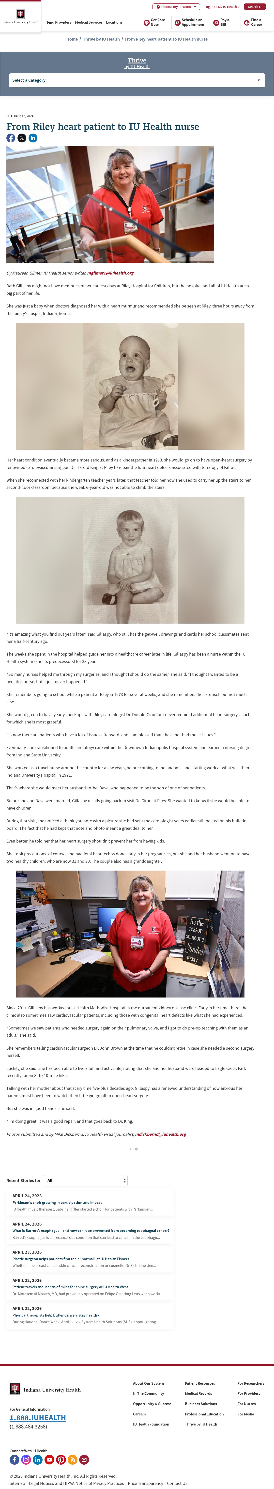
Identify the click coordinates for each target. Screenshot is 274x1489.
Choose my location (176, 6)
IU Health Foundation (151, 1424)
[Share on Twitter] (21, 138)
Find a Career (253, 22)
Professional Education (204, 1414)
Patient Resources (200, 1383)
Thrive (137, 62)
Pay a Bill (221, 22)
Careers (139, 1414)
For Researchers (251, 1383)
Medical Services (89, 22)
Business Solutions (201, 1404)
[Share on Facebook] (10, 138)
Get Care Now (154, 22)
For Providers (249, 1393)
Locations (114, 22)
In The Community (148, 1393)
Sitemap (17, 1483)
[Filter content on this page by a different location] (86, 1180)
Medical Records (198, 1393)
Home (72, 39)
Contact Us (177, 1483)
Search (255, 6)
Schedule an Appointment (189, 22)
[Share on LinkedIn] (33, 138)
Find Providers (59, 22)
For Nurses (247, 1404)
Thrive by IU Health (101, 39)
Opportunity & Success (152, 1404)
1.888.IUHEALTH (38, 1417)
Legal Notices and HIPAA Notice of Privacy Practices (76, 1483)
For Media (246, 1414)
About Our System (148, 1383)
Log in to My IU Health (221, 7)
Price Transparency (145, 1483)
